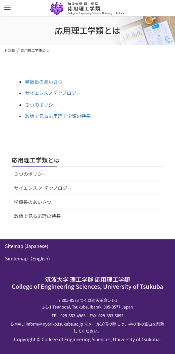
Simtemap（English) (27, 258)
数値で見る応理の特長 (37, 216)
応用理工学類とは (36, 159)
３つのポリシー (41, 104)
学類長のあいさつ (44, 81)
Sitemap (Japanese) (26, 246)
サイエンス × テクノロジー (43, 188)
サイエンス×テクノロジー (53, 93)
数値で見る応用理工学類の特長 (58, 116)
